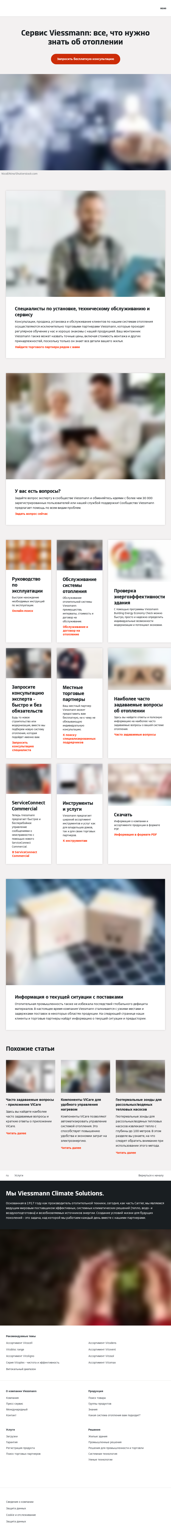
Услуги (19, 1175)
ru (7, 1175)
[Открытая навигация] (163, 8)
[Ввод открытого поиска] (154, 8)
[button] (152, 1175)
